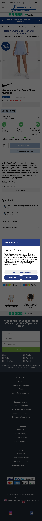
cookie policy (19, 257)
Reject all (12, 277)
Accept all (29, 277)
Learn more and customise (21, 272)
